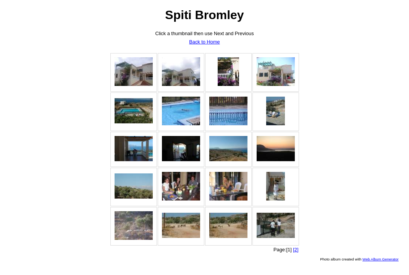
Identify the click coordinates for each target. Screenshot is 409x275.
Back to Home (204, 42)
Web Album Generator (380, 259)
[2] (295, 249)
